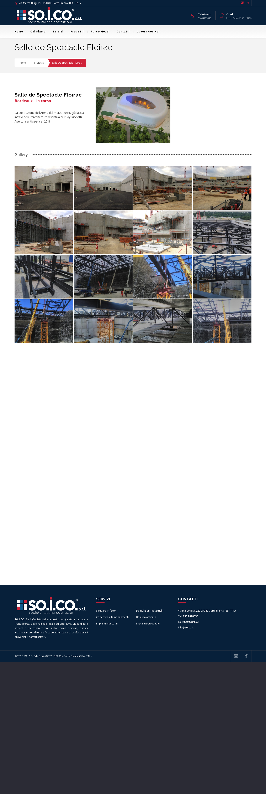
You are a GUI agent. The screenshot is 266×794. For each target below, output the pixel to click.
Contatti (121, 31)
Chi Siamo (36, 31)
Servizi (56, 31)
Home (19, 31)
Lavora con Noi (146, 31)
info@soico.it (185, 759)
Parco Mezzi (98, 31)
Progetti (75, 31)
